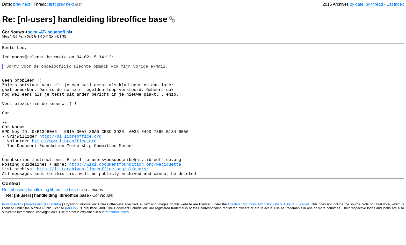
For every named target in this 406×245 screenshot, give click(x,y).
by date (356, 4)
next (26, 4)
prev (17, 4)
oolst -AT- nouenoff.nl (48, 32)
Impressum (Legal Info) (43, 233)
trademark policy (117, 241)
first (52, 4)
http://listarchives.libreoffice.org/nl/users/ (93, 197)
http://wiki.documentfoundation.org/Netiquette (125, 191)
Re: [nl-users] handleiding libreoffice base (88, 19)
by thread (374, 4)
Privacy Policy (12, 233)
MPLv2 (71, 237)
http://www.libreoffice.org (64, 162)
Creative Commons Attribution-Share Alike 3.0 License (268, 233)
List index (395, 4)
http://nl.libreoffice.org (70, 157)
